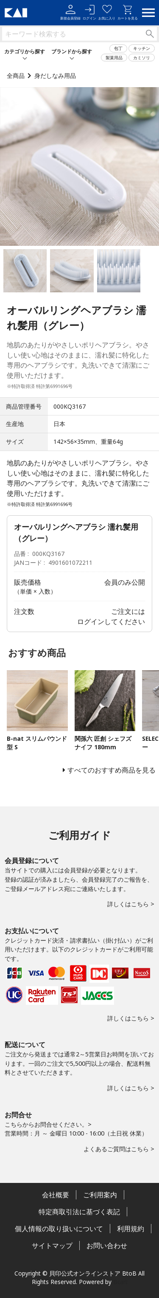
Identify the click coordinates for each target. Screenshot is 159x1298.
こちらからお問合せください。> (48, 1124)
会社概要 (55, 1194)
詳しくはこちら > (130, 904)
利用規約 (130, 1228)
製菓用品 (114, 57)
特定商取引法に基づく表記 (79, 1211)
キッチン (141, 48)
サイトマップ (52, 1245)
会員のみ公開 (124, 582)
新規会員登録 (70, 12)
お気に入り (106, 12)
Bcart (120, 1282)
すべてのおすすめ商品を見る (111, 770)
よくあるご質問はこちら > (119, 1149)
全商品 (16, 76)
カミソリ (141, 57)
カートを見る (127, 12)
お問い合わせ (106, 1245)
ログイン (89, 12)
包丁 (118, 48)
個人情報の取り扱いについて (59, 1228)
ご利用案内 (100, 1194)
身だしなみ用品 (55, 76)
